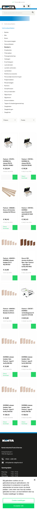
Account (24, 6)
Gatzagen (7, 59)
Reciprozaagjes (8, 83)
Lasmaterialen (8, 65)
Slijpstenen (7, 97)
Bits (5, 35)
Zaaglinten (7, 112)
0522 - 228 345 (10, 459)
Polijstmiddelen (9, 80)
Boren (6, 38)
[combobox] (17, 12)
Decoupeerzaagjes (10, 41)
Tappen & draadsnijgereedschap (14, 103)
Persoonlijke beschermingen (13, 77)
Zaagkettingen (8, 109)
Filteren (5, 120)
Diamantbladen (9, 44)
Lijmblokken (8, 71)
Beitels (6, 32)
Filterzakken (8, 53)
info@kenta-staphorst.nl (13, 463)
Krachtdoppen (8, 62)
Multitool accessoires (10, 74)
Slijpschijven (8, 94)
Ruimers (6, 86)
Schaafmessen (8, 88)
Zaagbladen (7, 106)
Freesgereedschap (10, 56)
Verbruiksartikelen (9, 24)
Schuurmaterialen (9, 91)
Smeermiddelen (9, 100)
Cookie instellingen (18, 500)
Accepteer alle (18, 506)
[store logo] (9, 7)
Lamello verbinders (10, 68)
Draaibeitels (8, 50)
